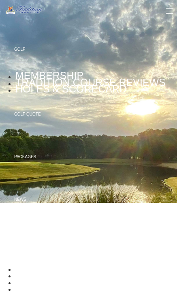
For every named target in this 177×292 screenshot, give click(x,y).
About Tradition (32, 242)
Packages (25, 157)
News (20, 199)
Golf (19, 49)
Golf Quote (27, 114)
